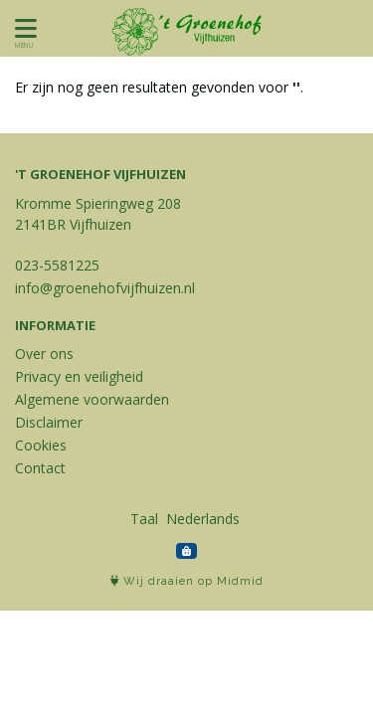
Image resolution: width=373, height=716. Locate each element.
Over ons (44, 353)
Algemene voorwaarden (92, 399)
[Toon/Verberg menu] (22, 28)
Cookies (41, 445)
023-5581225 (57, 265)
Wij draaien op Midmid (187, 581)
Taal (144, 518)
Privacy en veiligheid (79, 376)
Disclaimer (49, 422)
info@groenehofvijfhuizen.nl (105, 287)
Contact (40, 467)
